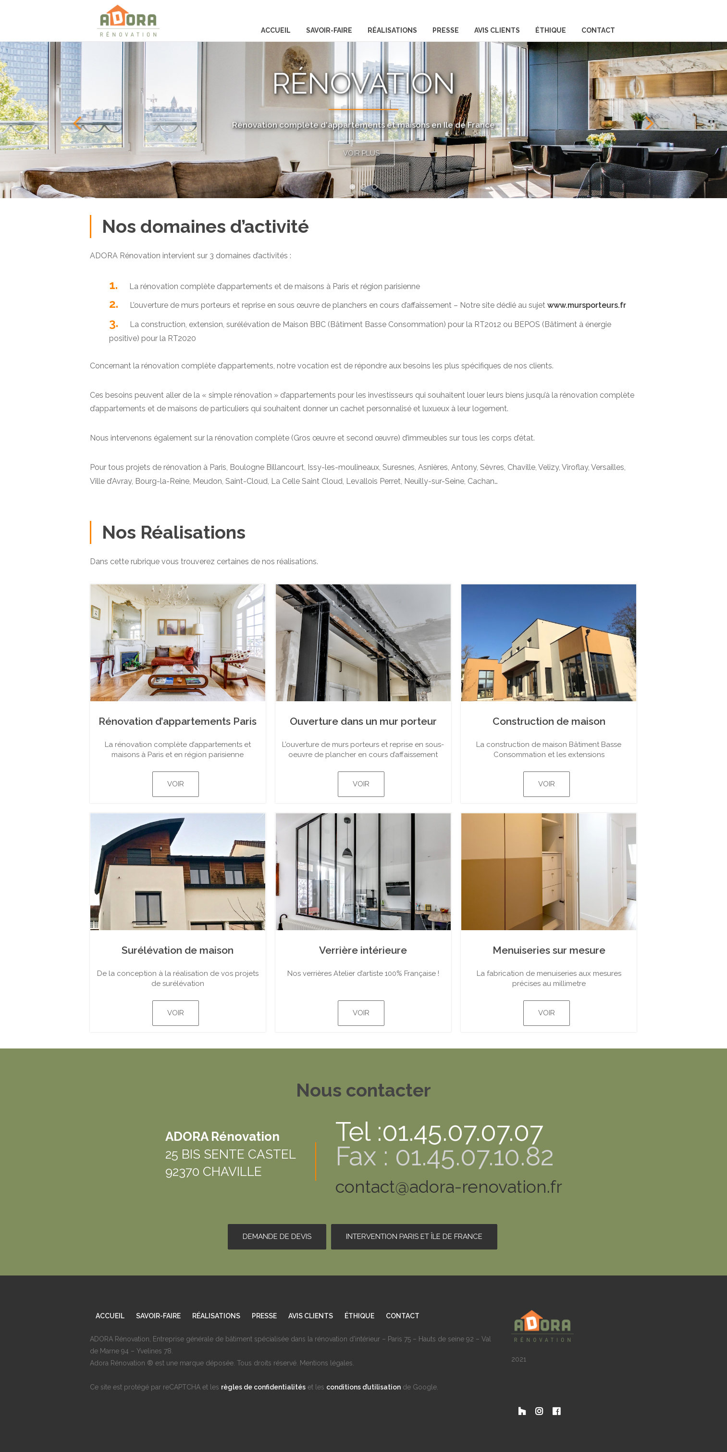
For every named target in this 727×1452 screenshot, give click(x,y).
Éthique (550, 30)
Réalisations (392, 30)
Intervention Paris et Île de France (414, 1236)
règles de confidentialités (263, 1387)
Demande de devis (277, 1236)
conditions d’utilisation (363, 1387)
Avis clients (497, 30)
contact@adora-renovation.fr (448, 1186)
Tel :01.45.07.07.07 (439, 1132)
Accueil (276, 30)
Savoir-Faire (329, 30)
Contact (598, 30)
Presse (445, 30)
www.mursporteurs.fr (586, 305)
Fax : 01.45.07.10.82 (444, 1156)
